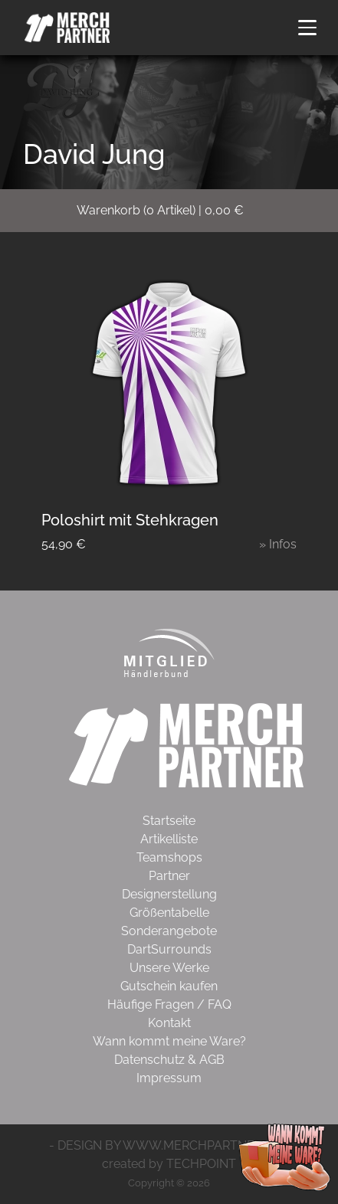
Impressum (169, 1078)
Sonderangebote (169, 931)
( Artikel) (169, 210)
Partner (169, 876)
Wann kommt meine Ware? (169, 1041)
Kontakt (169, 1023)
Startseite (169, 820)
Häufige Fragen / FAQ (169, 1004)
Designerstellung (169, 894)
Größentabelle (169, 912)
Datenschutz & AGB (169, 1059)
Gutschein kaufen (169, 986)
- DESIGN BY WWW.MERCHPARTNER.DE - (169, 1145)
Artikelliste (169, 839)
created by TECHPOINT (169, 1164)
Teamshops (169, 857)
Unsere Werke (169, 967)
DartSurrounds (169, 949)
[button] (307, 27)
